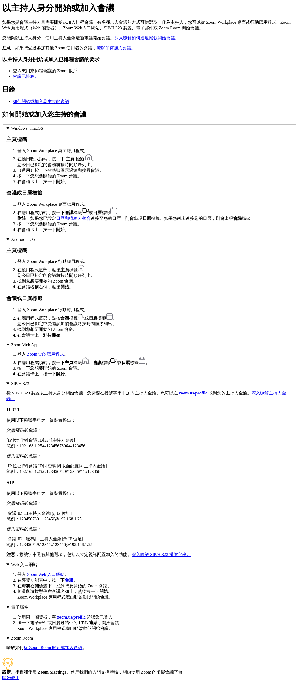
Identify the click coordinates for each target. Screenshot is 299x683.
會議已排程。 (26, 76)
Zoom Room (22, 638)
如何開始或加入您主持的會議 (41, 101)
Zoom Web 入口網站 (45, 574)
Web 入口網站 (24, 564)
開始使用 (10, 677)
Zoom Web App (25, 344)
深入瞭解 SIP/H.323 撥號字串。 (161, 554)
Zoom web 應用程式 (45, 354)
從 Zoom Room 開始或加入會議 (53, 647)
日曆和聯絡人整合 (73, 218)
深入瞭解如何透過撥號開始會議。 (146, 38)
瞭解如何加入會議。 (116, 48)
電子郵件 (19, 607)
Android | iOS (23, 239)
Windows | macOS (27, 128)
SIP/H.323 (20, 383)
